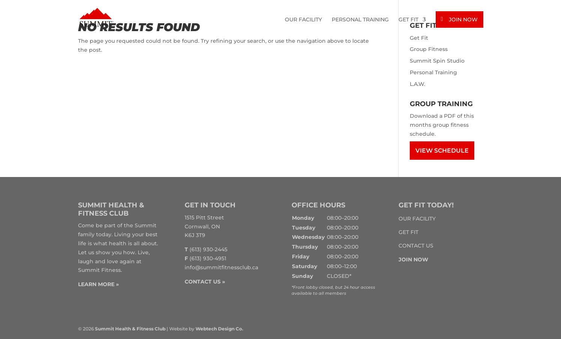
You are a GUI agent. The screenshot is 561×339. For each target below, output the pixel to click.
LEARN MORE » (98, 284)
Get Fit (408, 20)
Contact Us (416, 245)
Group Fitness (429, 49)
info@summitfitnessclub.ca (221, 267)
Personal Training (360, 20)
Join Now (463, 19)
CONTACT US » (205, 281)
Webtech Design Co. (219, 329)
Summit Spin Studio (437, 60)
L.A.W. (417, 84)
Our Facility (303, 20)
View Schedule (442, 150)
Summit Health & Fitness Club (130, 329)
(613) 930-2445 (208, 249)
